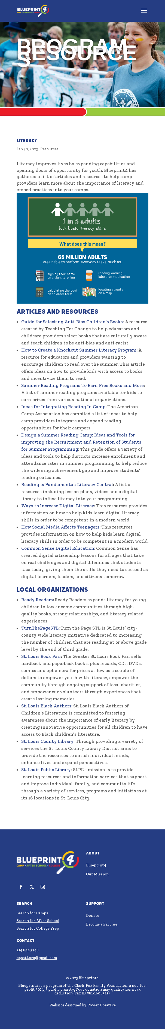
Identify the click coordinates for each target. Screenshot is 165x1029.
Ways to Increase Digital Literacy (57, 505)
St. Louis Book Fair (41, 656)
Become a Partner (102, 924)
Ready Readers (37, 599)
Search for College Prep (38, 928)
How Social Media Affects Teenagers (60, 527)
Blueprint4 (96, 865)
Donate (92, 915)
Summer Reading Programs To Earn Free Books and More (82, 385)
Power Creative (101, 1005)
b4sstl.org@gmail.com (37, 957)
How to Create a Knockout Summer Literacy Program (78, 350)
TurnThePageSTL (40, 628)
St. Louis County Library (47, 741)
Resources (49, 149)
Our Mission (97, 874)
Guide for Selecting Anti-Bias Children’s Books (72, 321)
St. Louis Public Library (46, 769)
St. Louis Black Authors (46, 706)
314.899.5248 (28, 950)
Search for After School (38, 920)
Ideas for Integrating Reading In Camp (63, 406)
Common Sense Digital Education (57, 548)
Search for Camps (32, 913)
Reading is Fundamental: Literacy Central (67, 484)
